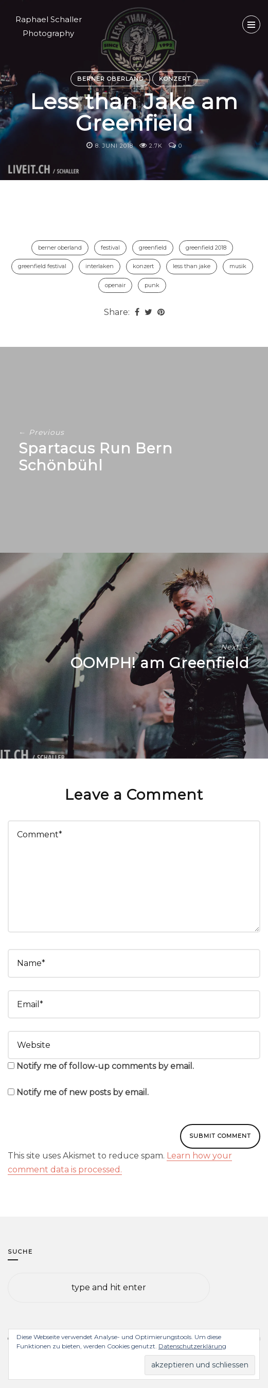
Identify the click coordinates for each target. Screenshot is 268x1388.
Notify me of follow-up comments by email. (105, 1066)
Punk (152, 285)
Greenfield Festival (42, 266)
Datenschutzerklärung (192, 1346)
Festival (110, 247)
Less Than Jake (191, 266)
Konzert (175, 78)
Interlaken (99, 266)
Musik (237, 266)
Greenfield (153, 247)
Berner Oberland (110, 78)
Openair (115, 285)
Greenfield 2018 (206, 247)
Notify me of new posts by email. (82, 1092)
